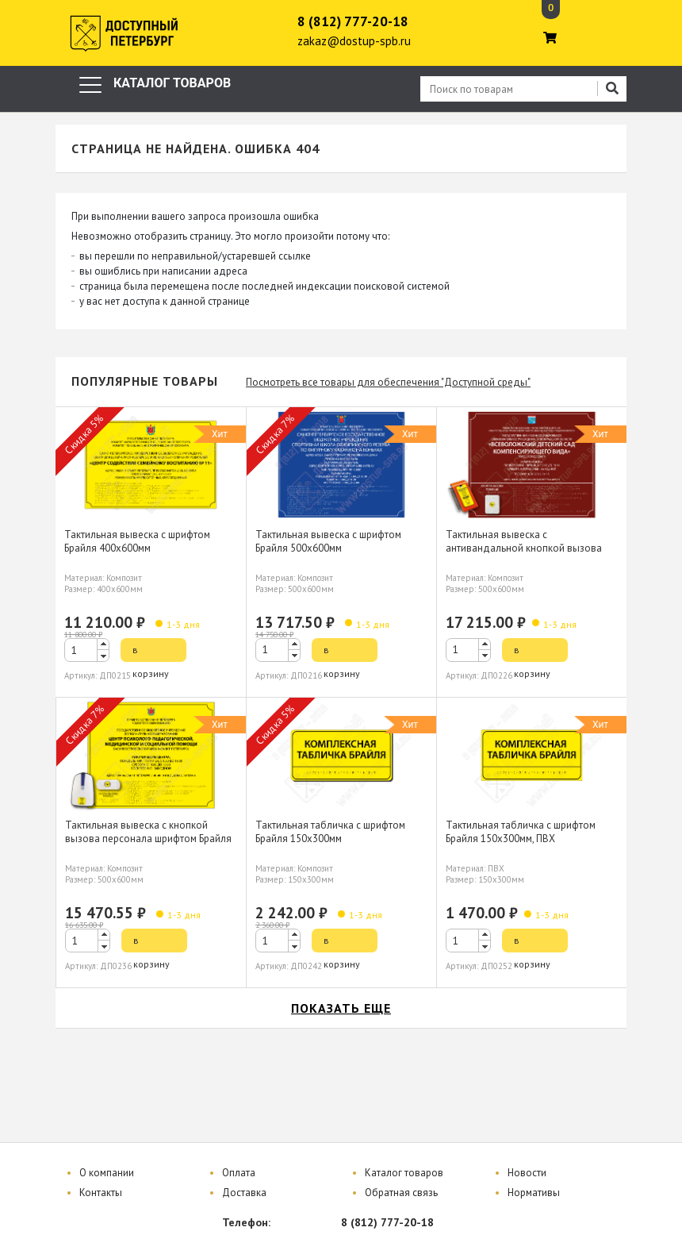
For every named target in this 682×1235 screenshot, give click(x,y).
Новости (527, 1172)
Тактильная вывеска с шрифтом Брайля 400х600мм (137, 541)
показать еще (341, 1008)
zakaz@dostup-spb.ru (354, 40)
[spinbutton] (86, 650)
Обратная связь (401, 1192)
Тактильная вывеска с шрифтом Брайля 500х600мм (328, 541)
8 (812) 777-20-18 (352, 21)
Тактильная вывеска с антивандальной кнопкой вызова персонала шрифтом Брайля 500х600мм (524, 555)
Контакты (100, 1192)
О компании (106, 1172)
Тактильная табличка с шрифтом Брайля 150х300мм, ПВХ (521, 831)
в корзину (150, 653)
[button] (103, 644)
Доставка (244, 1192)
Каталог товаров (404, 1172)
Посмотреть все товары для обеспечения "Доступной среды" (388, 382)
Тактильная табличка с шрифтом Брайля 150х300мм (330, 831)
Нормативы (534, 1192)
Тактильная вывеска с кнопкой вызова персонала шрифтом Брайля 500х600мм (148, 838)
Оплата (238, 1172)
